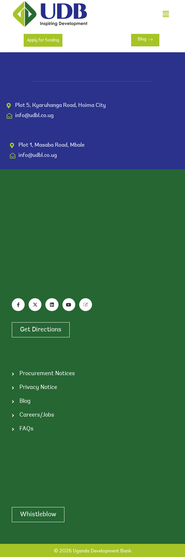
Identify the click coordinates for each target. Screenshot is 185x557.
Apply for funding (43, 40)
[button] (166, 14)
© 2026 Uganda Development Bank (92, 551)
